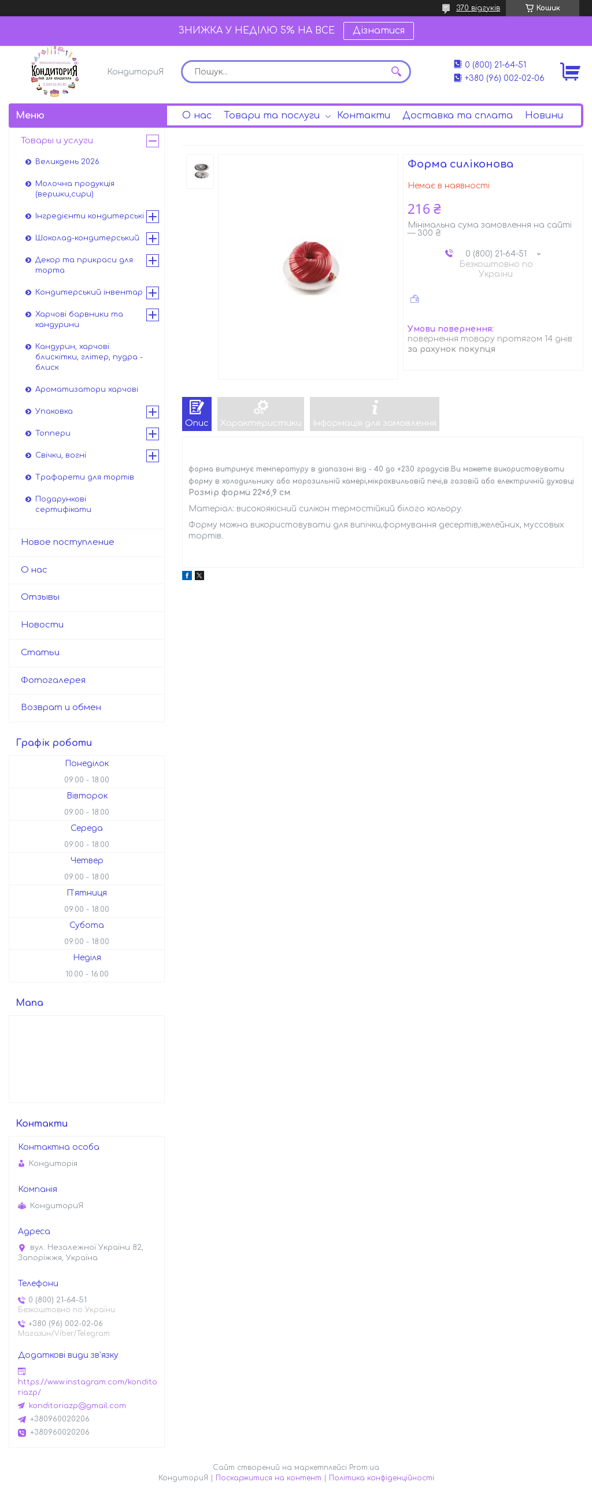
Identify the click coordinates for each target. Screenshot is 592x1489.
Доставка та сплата (457, 115)
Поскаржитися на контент (268, 1478)
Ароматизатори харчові (86, 389)
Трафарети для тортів (84, 477)
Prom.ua (364, 1468)
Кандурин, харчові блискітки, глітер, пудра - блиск (89, 357)
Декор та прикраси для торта (84, 265)
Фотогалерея (53, 680)
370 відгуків (478, 8)
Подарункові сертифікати (63, 504)
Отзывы (40, 597)
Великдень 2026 (67, 162)
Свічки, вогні (60, 455)
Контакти (363, 115)
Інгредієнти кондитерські (89, 216)
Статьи (40, 653)
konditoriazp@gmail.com (77, 1406)
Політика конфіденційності (381, 1478)
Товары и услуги (57, 141)
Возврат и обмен (61, 707)
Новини (544, 115)
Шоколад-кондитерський (87, 238)
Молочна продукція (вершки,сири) (74, 189)
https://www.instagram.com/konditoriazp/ (87, 1387)
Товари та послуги (272, 115)
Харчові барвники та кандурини (79, 319)
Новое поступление (67, 542)
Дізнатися (379, 30)
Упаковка (54, 411)
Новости (42, 625)
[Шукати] (396, 71)
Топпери (53, 433)
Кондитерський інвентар (89, 292)
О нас (197, 115)
